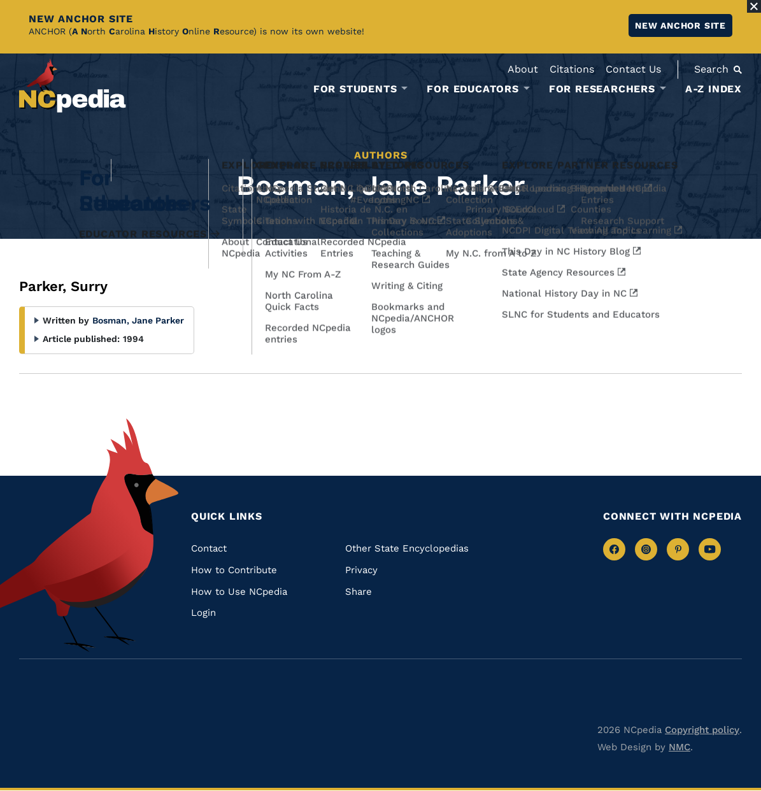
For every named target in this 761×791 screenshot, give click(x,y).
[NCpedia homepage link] (72, 86)
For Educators (472, 89)
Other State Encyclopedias (407, 548)
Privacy (361, 570)
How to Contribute (234, 570)
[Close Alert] (754, 6)
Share (358, 591)
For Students (355, 89)
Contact (209, 548)
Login (203, 612)
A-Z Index (713, 89)
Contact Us (633, 69)
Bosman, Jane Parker (138, 320)
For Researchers (602, 89)
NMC (679, 747)
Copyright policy (702, 730)
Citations (572, 69)
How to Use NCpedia (239, 591)
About (523, 69)
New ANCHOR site (680, 25)
